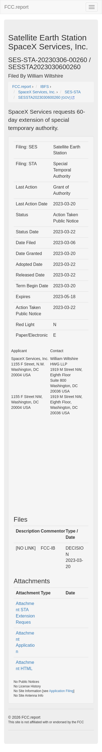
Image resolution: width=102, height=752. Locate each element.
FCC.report (16, 7)
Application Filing (61, 691)
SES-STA (73, 92)
